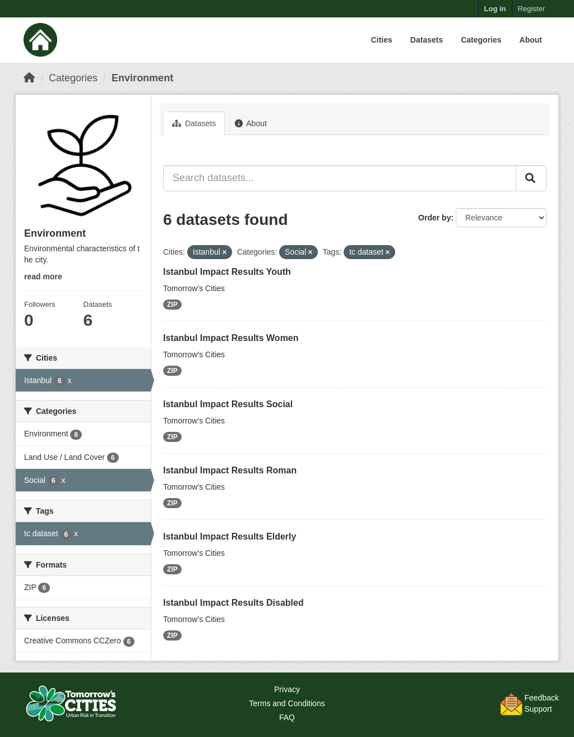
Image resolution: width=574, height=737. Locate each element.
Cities (381, 39)
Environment (142, 78)
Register (531, 8)
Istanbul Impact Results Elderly (229, 536)
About (531, 39)
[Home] (29, 78)
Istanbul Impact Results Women (231, 338)
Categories (481, 39)
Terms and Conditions (287, 703)
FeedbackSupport (542, 703)
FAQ (287, 717)
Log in (495, 8)
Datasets (426, 39)
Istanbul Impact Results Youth (227, 272)
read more (43, 276)
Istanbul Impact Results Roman (230, 470)
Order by (434, 217)
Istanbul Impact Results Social (228, 404)
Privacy (287, 689)
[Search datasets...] (339, 178)
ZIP (172, 304)
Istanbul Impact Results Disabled (233, 602)
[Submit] (531, 178)
